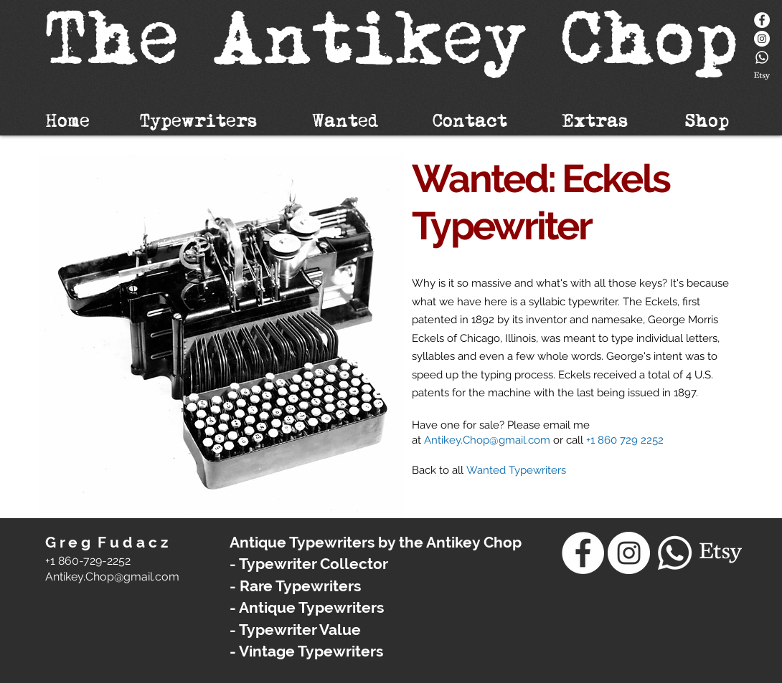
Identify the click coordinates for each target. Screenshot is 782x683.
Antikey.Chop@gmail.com (487, 440)
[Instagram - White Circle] (762, 39)
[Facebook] (762, 20)
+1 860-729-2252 (88, 561)
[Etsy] (762, 76)
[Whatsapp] (762, 57)
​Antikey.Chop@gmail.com (112, 576)
